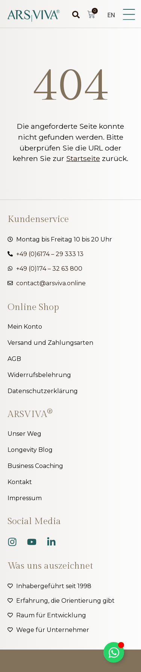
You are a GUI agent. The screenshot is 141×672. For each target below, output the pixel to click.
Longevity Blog (30, 449)
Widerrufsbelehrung (39, 374)
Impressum (25, 498)
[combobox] (67, 14)
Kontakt (20, 482)
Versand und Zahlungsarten (50, 342)
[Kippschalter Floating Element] (113, 652)
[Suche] (77, 14)
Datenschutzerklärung (43, 391)
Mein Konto (25, 326)
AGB (14, 358)
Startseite (83, 158)
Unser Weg (24, 433)
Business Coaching (35, 465)
